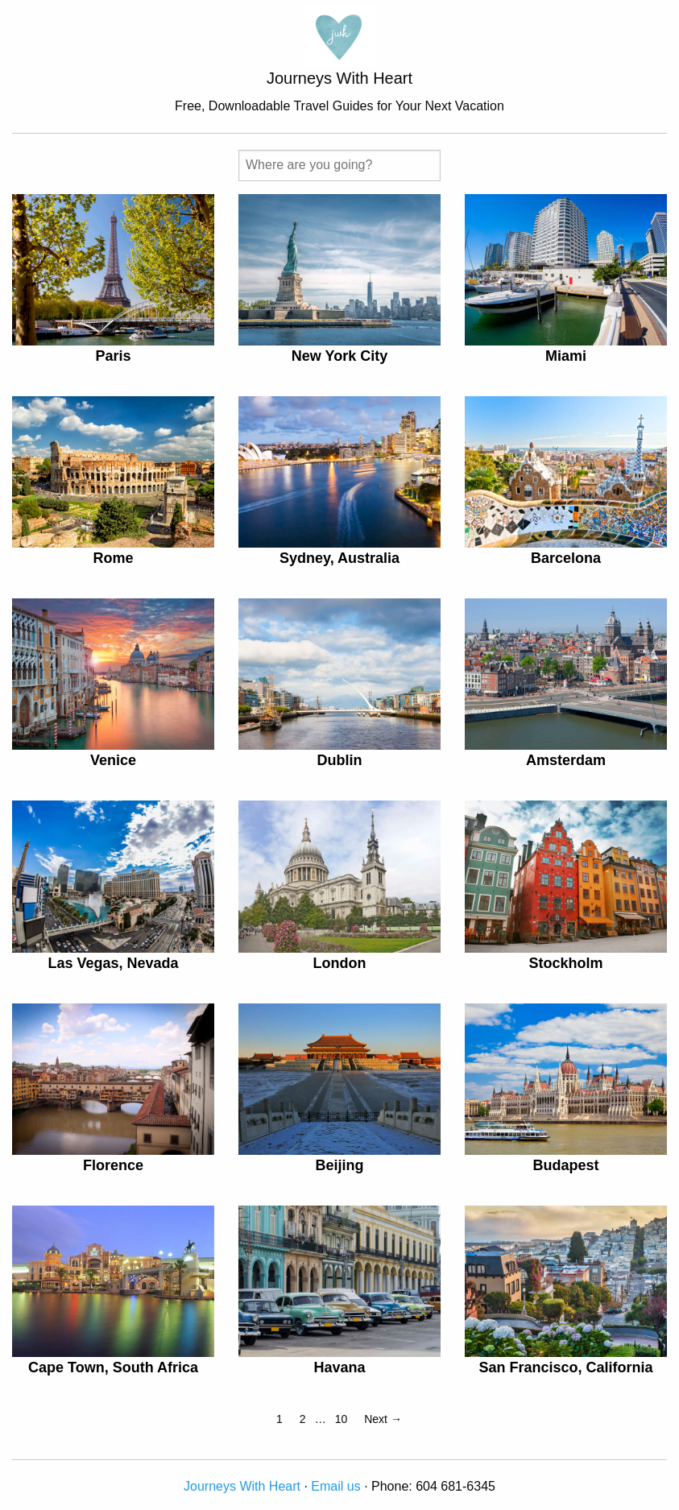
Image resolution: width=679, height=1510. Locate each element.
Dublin (339, 760)
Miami (565, 356)
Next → (383, 1419)
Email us (335, 1486)
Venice (113, 760)
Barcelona (566, 558)
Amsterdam (566, 760)
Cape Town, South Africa (113, 1367)
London (339, 963)
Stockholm (565, 963)
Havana (339, 1367)
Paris (112, 356)
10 (341, 1419)
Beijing (339, 1165)
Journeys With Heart (242, 1486)
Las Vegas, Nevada (113, 963)
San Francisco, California (565, 1367)
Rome (113, 558)
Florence (113, 1165)
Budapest (565, 1165)
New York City (339, 356)
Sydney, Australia (339, 558)
